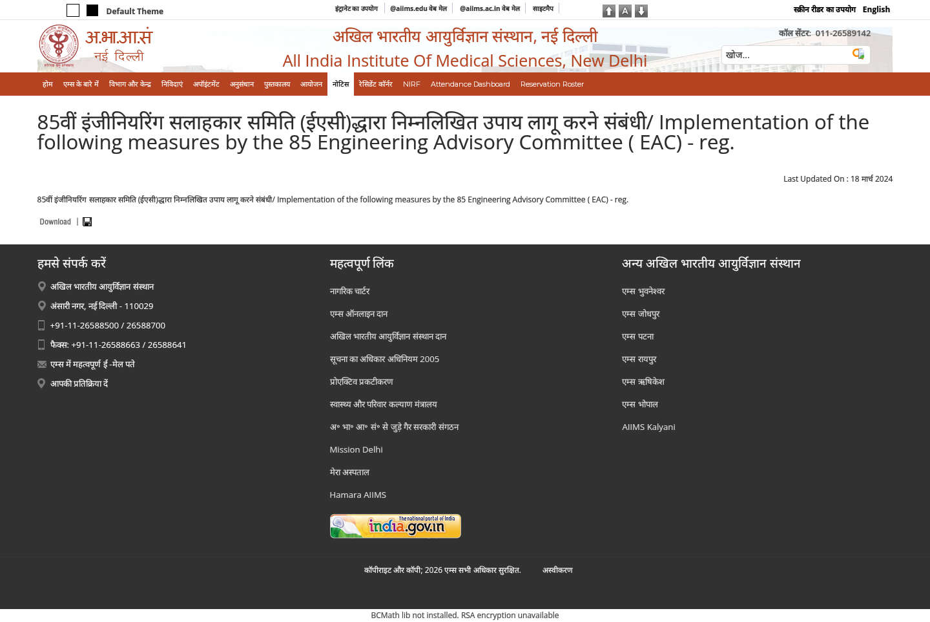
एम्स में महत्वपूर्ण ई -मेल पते (92, 364)
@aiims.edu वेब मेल (418, 8)
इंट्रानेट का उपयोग (357, 8)
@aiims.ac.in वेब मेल (490, 8)
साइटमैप (543, 8)
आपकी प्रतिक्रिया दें (79, 383)
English (877, 9)
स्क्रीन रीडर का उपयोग (824, 9)
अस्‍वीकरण (557, 569)
